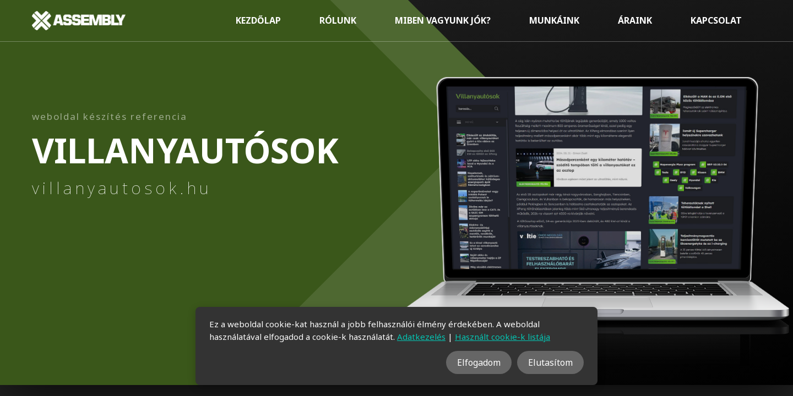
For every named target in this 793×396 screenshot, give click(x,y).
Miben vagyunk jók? (443, 20)
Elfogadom (479, 362)
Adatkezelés (421, 336)
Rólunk (337, 20)
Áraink (635, 20)
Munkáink (554, 20)
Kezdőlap (258, 20)
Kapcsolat (716, 20)
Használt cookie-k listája (502, 336)
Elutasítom (550, 362)
